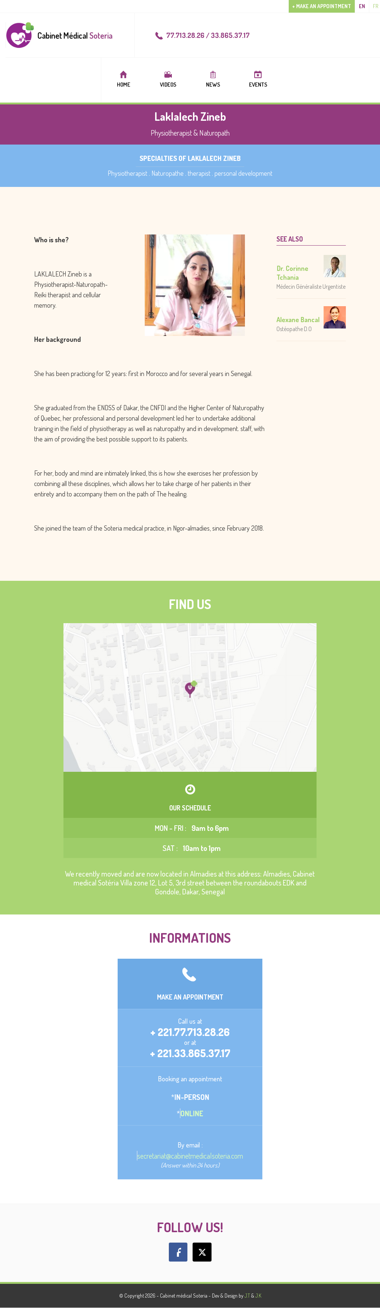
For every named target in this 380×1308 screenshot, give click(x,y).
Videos (168, 79)
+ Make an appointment (321, 6)
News (213, 79)
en (362, 6)
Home (123, 79)
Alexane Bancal (298, 319)
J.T (247, 1295)
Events (258, 79)
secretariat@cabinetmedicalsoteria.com (190, 1155)
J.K (258, 1295)
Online (191, 1113)
